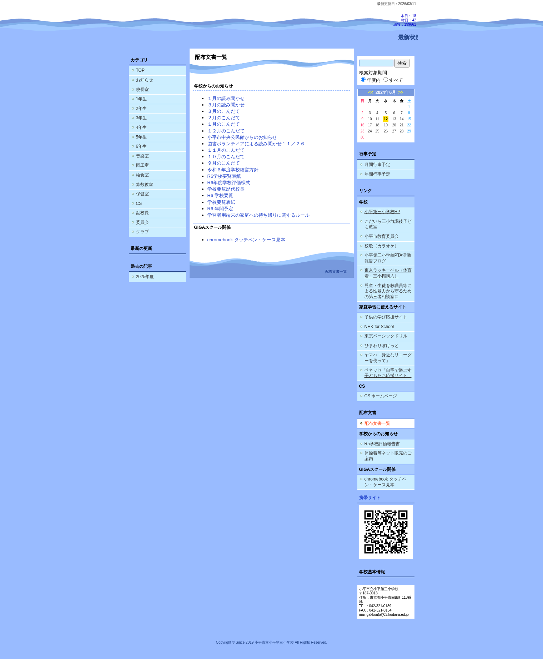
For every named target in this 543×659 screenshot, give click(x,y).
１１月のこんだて (226, 150)
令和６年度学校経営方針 (232, 169)
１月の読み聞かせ (226, 98)
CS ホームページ (380, 395)
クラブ (142, 231)
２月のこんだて (223, 117)
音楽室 (142, 156)
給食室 (142, 174)
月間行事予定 (377, 164)
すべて (393, 80)
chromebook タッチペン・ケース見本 (246, 239)
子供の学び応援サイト (385, 317)
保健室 (142, 193)
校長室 (142, 89)
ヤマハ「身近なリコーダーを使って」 (388, 357)
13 (394, 119)
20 (394, 125)
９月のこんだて (223, 163)
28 (401, 131)
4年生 (141, 127)
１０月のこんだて (226, 156)
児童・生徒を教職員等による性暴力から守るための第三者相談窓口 (388, 291)
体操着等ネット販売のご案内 (388, 456)
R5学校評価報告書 (382, 443)
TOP (140, 70)
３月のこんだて (223, 111)
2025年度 (145, 276)
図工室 (142, 165)
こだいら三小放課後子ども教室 (388, 224)
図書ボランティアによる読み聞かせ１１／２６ (256, 143)
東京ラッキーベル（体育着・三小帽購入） (388, 273)
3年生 (141, 117)
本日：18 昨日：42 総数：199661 (404, 20)
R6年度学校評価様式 (229, 182)
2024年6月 (386, 92)
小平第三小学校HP (382, 211)
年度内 (371, 80)
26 (386, 131)
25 (377, 131)
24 (370, 131)
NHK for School (379, 326)
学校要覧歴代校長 (226, 189)
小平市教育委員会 (381, 236)
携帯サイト (370, 497)
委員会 (142, 222)
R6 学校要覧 (220, 195)
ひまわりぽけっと (381, 345)
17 (370, 125)
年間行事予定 (377, 174)
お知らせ (144, 79)
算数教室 (144, 184)
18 (377, 125)
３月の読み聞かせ (226, 104)
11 (377, 119)
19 (386, 125)
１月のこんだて (223, 124)
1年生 (141, 98)
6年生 (141, 146)
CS (139, 203)
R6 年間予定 (220, 208)
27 (394, 131)
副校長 (142, 212)
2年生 (141, 108)
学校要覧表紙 (221, 202)
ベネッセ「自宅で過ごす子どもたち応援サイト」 (388, 373)
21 (401, 125)
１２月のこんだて (226, 131)
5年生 (141, 137)
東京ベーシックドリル (385, 335)
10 (370, 119)
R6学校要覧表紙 (224, 176)
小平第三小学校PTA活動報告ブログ (387, 258)
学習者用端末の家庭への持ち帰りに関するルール (258, 215)
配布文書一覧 (377, 423)
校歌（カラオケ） (381, 245)
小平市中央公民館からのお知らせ (242, 137)
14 (401, 119)
